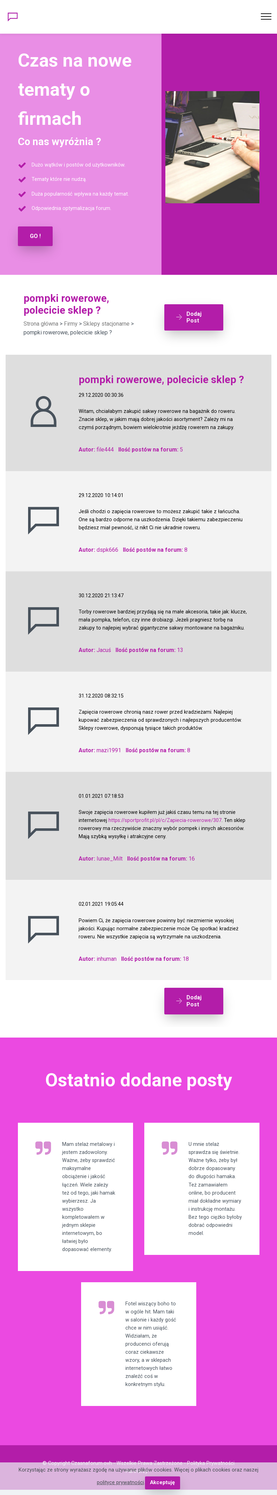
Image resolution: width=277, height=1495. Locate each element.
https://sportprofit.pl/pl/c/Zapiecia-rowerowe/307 (165, 820)
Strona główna (41, 323)
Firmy (71, 323)
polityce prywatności (120, 1483)
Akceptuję (162, 1483)
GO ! (35, 236)
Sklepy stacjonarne (106, 323)
